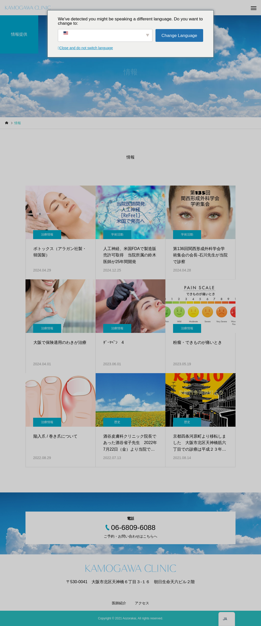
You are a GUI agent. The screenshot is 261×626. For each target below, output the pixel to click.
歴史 (117, 422)
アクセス (142, 603)
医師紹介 (119, 603)
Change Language (179, 35)
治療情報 (47, 234)
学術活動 (117, 234)
